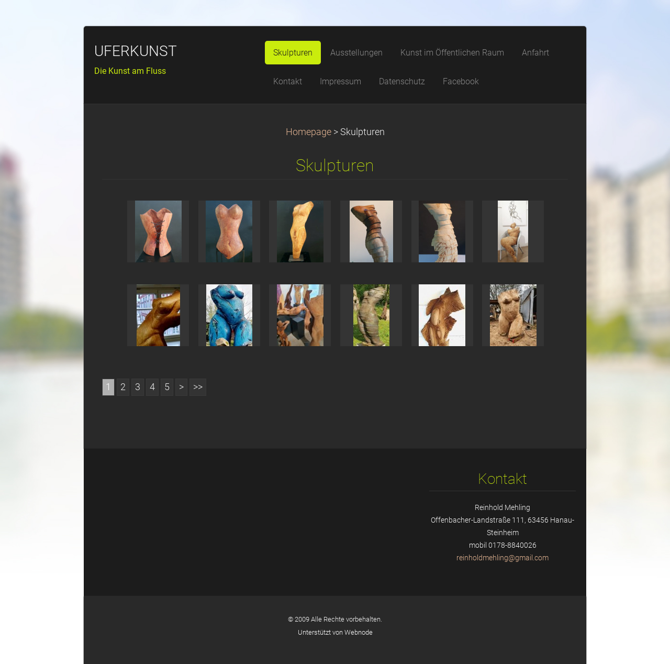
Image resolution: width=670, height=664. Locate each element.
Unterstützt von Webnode (335, 632)
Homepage (308, 132)
